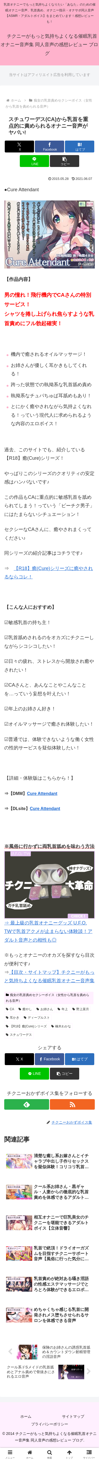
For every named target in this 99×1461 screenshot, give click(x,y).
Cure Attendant (42, 793)
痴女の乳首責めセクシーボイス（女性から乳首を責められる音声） (47, 998)
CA (10, 1009)
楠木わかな (61, 1026)
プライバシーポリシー (49, 1424)
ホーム (25, 1416)
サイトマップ (73, 1416)
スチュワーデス (19, 1035)
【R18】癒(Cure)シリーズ (26, 1026)
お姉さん (44, 1009)
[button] (64, 161)
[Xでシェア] (19, 146)
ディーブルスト (37, 1017)
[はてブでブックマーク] (79, 146)
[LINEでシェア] (34, 161)
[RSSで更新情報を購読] (72, 1104)
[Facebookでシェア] (49, 146)
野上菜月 (80, 1009)
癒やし (25, 1009)
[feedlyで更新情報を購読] (26, 1104)
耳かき (12, 1017)
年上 (63, 1009)
